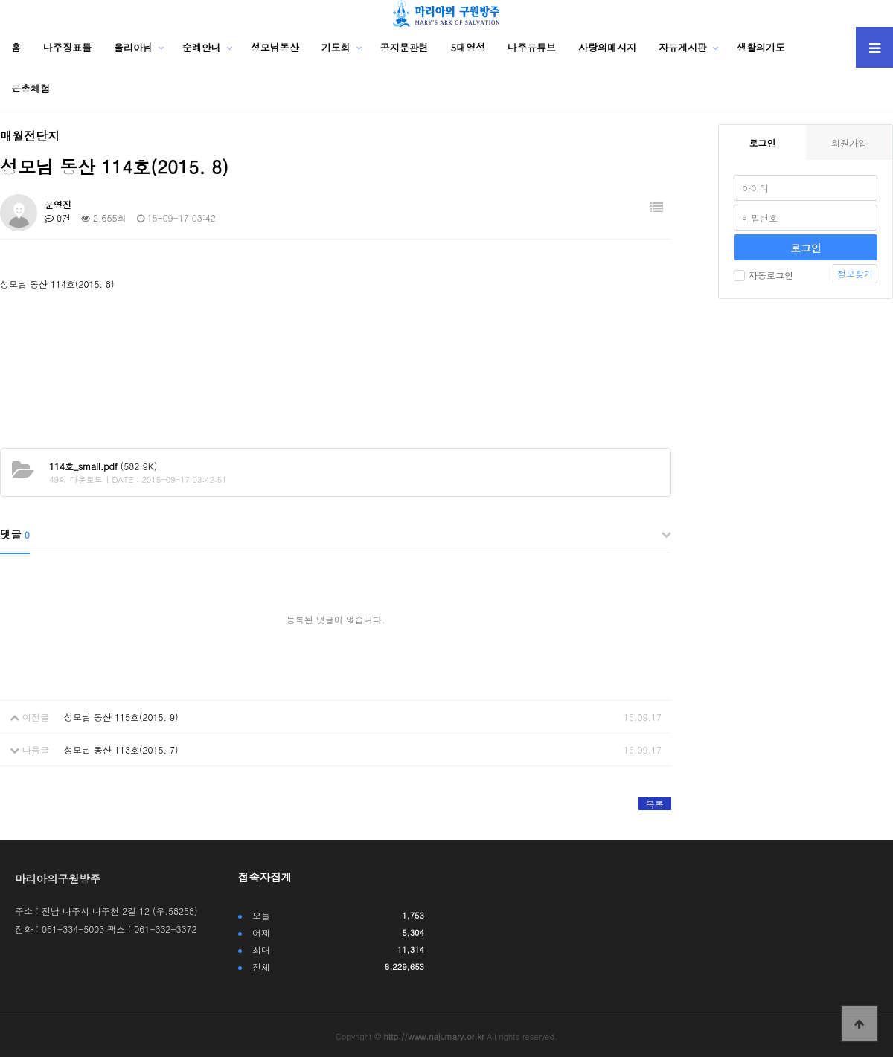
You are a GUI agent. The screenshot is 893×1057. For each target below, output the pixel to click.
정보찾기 (855, 273)
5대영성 (468, 47)
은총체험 (30, 88)
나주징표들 (67, 47)
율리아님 (133, 47)
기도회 (336, 47)
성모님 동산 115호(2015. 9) (121, 716)
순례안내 (201, 47)
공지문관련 (404, 47)
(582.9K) (103, 466)
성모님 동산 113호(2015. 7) (121, 749)
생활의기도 (761, 47)
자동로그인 (763, 275)
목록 (655, 803)
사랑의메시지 (607, 47)
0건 (58, 217)
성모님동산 (275, 47)
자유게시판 (683, 47)
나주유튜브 (532, 47)
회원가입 (849, 142)
